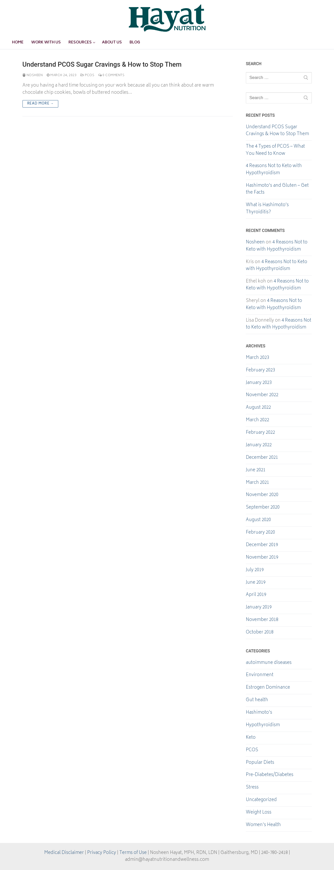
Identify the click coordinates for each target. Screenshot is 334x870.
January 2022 (259, 445)
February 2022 (260, 433)
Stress (252, 787)
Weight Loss (258, 812)
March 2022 (257, 420)
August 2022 (258, 408)
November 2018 (262, 620)
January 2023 (259, 383)
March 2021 (257, 483)
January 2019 (259, 607)
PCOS (87, 75)
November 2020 (262, 495)
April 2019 (256, 595)
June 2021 (256, 470)
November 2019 (262, 557)
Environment (259, 675)
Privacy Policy (101, 853)
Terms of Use (133, 853)
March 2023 (257, 358)
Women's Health (263, 825)
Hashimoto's (259, 712)
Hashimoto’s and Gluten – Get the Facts (277, 189)
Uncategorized (261, 800)
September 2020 (263, 507)
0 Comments (111, 75)
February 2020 (260, 532)
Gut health (257, 700)
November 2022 (262, 395)
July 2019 (255, 570)
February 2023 (260, 370)
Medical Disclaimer (64, 853)
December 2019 (262, 545)
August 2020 (258, 520)
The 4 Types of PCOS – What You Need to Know (275, 150)
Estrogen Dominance (268, 687)
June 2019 (256, 582)
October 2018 (259, 632)
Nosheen (32, 75)
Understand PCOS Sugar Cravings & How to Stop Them (102, 64)
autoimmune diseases (269, 663)
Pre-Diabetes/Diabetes (269, 775)
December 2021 (262, 458)
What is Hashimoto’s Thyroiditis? (267, 209)
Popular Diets (260, 763)
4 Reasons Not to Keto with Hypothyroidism (274, 170)
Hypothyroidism (263, 725)
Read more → (40, 104)
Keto (251, 738)
